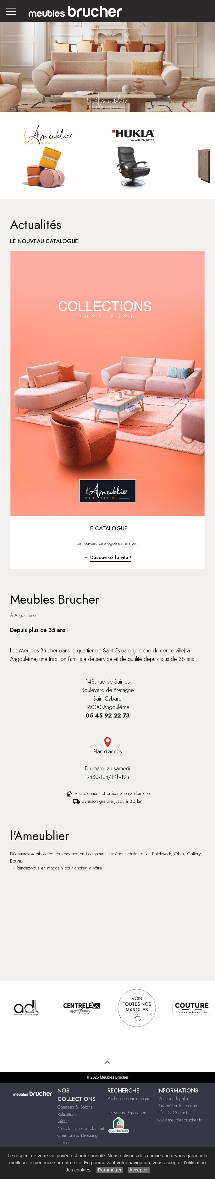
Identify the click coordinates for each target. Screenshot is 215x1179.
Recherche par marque (129, 1098)
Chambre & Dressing (78, 1135)
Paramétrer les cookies (179, 1105)
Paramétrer (110, 1169)
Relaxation (67, 1114)
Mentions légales (173, 1098)
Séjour (63, 1121)
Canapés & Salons (75, 1107)
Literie (63, 1142)
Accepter (138, 1169)
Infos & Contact (172, 1112)
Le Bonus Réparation (127, 1112)
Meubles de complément (81, 1128)
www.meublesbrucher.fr (179, 1119)
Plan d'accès (107, 746)
